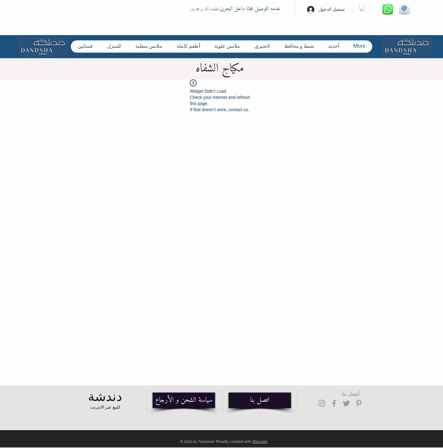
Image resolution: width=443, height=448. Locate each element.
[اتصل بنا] (260, 400)
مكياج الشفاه (220, 69)
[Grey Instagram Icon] (321, 403)
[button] (362, 8)
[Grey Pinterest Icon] (358, 403)
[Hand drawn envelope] (404, 9)
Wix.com (259, 441)
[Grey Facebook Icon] (334, 403)
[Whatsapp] (387, 9)
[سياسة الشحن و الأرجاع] (184, 400)
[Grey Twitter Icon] (346, 403)
